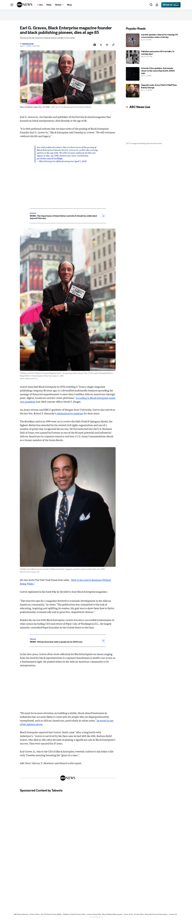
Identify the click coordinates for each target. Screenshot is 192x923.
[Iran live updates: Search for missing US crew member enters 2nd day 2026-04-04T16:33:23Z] (152, 41)
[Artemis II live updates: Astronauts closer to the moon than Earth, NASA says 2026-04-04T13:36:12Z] (152, 75)
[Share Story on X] (99, 46)
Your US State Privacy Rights (51, 916)
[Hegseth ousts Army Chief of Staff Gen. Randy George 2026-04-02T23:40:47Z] (152, 92)
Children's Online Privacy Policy (74, 916)
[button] (12, 4)
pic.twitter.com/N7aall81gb (50, 160)
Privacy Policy (34, 916)
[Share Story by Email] (106, 46)
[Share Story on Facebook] (93, 46)
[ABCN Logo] (24, 5)
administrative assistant (69, 415)
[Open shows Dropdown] (59, 5)
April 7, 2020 (80, 162)
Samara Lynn (28, 45)
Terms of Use (128, 916)
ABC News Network (21, 916)
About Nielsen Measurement (112, 916)
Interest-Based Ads (94, 916)
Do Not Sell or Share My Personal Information (151, 916)
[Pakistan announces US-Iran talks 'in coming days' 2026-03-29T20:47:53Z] (152, 58)
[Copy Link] (113, 46)
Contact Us (173, 916)
